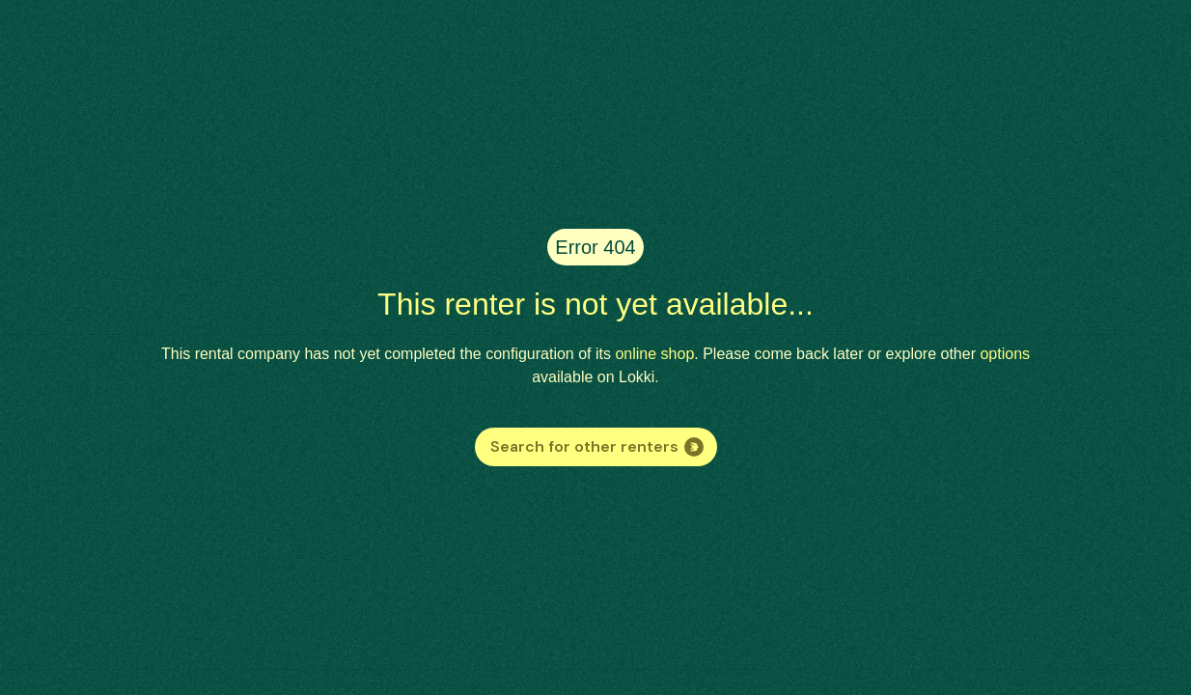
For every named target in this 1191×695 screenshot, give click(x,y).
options (1005, 354)
